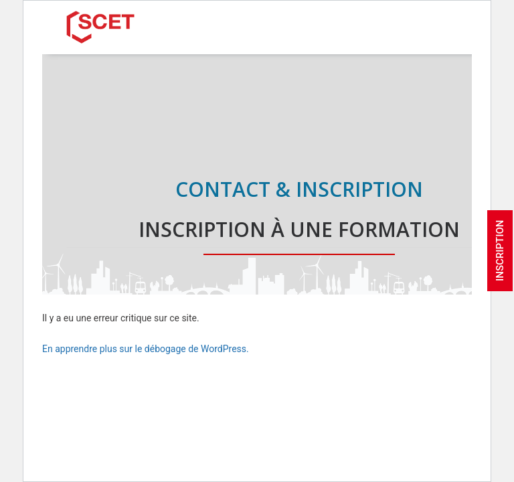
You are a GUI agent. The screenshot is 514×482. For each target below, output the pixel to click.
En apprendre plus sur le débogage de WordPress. (145, 348)
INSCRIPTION (500, 250)
